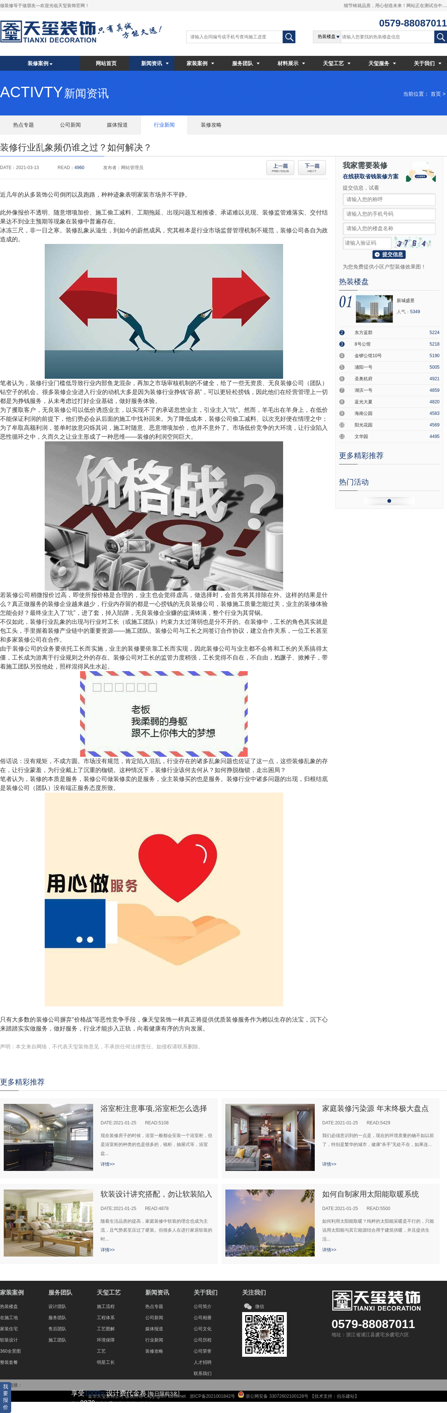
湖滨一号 (363, 390)
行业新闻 (154, 1340)
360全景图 (10, 1351)
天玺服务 (382, 63)
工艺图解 (106, 1328)
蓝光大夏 (363, 401)
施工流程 (106, 1306)
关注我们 (254, 1292)
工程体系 (106, 1317)
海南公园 (363, 413)
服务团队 (246, 63)
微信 (259, 1306)
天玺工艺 (337, 63)
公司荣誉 (203, 1351)
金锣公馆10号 (368, 355)
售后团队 (57, 1328)
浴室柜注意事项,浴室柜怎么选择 (154, 1108)
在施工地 (9, 1317)
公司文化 (203, 1328)
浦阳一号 (363, 367)
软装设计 (9, 1340)
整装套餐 (9, 1362)
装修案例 (40, 63)
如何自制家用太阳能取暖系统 (370, 1194)
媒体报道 (154, 1328)
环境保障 (106, 1340)
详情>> (108, 1164)
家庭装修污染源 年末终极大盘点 (375, 1108)
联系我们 (203, 1373)
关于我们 (427, 63)
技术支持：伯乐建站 (334, 1396)
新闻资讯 (155, 63)
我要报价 (5, 1397)
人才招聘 (203, 1362)
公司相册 (203, 1317)
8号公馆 (363, 344)
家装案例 (200, 63)
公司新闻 (154, 1317)
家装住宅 (9, 1328)
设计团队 (57, 1306)
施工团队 (57, 1340)
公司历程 (203, 1340)
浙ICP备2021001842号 (211, 1396)
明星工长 (106, 1362)
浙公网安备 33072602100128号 (276, 1396)
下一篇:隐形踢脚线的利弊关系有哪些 (312, 167)
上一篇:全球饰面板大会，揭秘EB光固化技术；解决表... (280, 167)
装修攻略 (154, 1351)
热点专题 (154, 1306)
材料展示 (291, 63)
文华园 (361, 436)
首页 (436, 94)
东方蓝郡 (363, 332)
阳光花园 (363, 425)
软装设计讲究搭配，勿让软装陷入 (156, 1194)
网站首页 (106, 63)
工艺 (101, 1351)
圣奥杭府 (363, 378)
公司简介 (203, 1306)
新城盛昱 (406, 300)
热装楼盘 (9, 1306)
